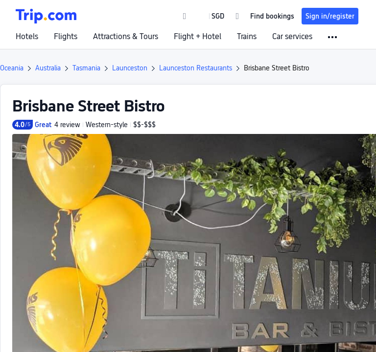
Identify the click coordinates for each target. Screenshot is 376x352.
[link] (184, 16)
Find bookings (272, 16)
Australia (48, 68)
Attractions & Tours (125, 36)
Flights (65, 36)
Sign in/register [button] (330, 16)
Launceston (129, 68)
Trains (247, 36)
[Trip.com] (46, 16)
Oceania (12, 68)
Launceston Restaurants (195, 68)
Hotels (27, 36)
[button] (211, 16)
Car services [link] (292, 36)
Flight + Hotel (197, 36)
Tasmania (86, 68)
